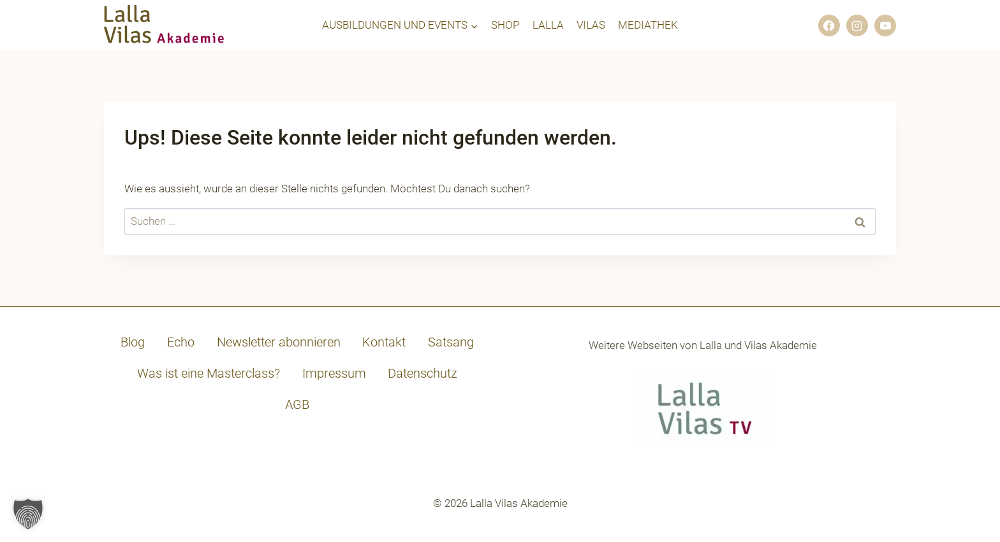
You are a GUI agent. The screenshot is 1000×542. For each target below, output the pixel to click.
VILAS (591, 24)
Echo (181, 342)
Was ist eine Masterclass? (208, 373)
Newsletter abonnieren (279, 342)
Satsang (451, 342)
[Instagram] (857, 25)
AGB (297, 404)
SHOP (505, 24)
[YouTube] (885, 25)
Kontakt (384, 342)
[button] (28, 514)
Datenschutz (422, 373)
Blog (133, 342)
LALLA (548, 24)
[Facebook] (829, 25)
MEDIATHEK (648, 24)
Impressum (334, 373)
